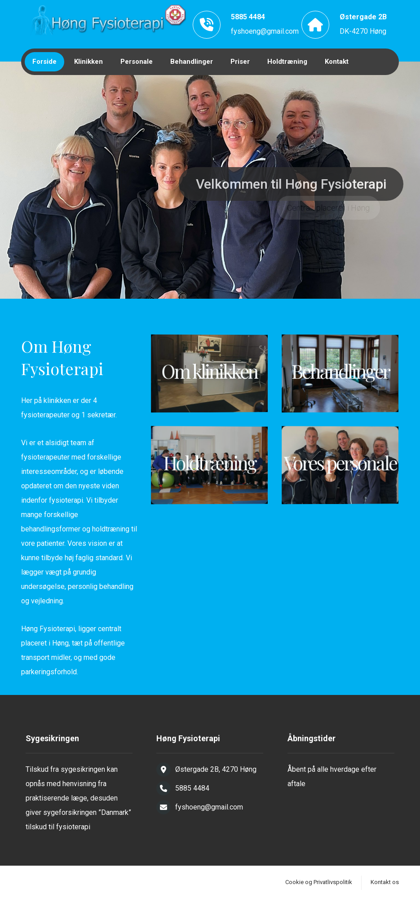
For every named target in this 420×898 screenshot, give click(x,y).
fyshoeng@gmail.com (265, 31)
